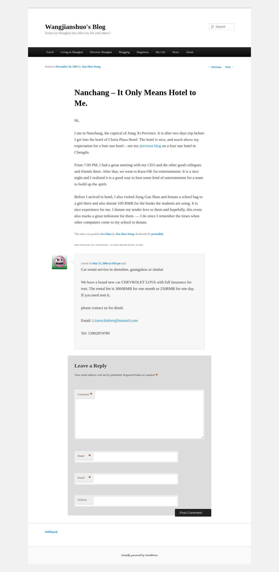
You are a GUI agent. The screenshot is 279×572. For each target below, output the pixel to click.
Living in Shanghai (72, 52)
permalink (157, 234)
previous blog (151, 146)
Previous (214, 67)
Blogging (124, 52)
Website (82, 499)
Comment (85, 394)
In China (106, 234)
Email (84, 478)
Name (84, 456)
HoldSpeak (51, 531)
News (175, 52)
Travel (49, 52)
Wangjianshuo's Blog (75, 26)
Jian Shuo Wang (91, 66)
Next (229, 67)
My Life (160, 52)
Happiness (143, 52)
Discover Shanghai (101, 52)
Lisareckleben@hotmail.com (115, 320)
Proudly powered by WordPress (139, 555)
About (189, 52)
